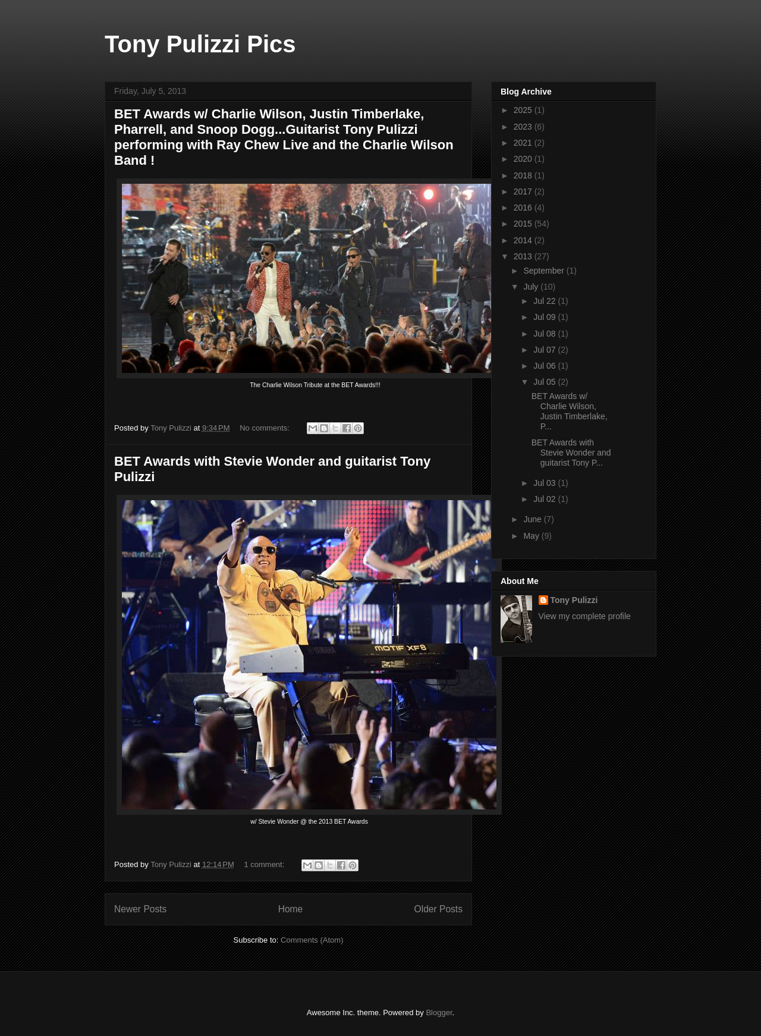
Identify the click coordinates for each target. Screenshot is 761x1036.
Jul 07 (545, 349)
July (531, 286)
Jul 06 (545, 366)
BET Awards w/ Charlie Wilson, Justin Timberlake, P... (570, 411)
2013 (524, 256)
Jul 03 (545, 483)
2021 (524, 142)
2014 (524, 240)
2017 (524, 191)
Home (290, 909)
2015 (524, 223)
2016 (524, 207)
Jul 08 (545, 333)
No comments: (265, 427)
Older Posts (438, 909)
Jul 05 (545, 382)
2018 (524, 175)
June (533, 519)
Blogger (439, 1012)
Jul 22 (545, 301)
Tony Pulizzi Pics (200, 44)
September (544, 270)
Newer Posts (140, 909)
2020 (524, 159)
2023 (524, 126)
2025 (524, 110)
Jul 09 (545, 317)
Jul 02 (545, 499)
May (532, 536)
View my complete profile (585, 616)
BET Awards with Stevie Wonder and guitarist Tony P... (571, 452)
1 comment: (265, 864)
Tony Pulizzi (574, 600)
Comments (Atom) (312, 939)
